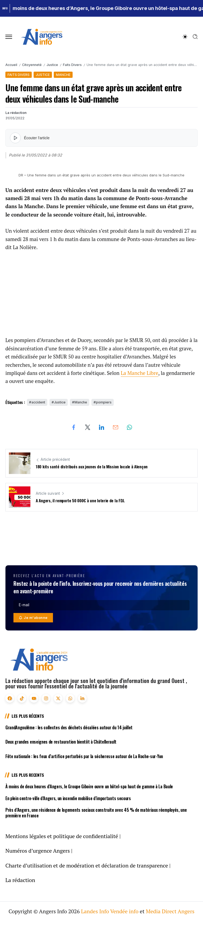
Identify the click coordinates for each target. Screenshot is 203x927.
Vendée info (124, 911)
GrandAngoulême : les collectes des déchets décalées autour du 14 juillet (69, 727)
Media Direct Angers (170, 911)
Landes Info (95, 911)
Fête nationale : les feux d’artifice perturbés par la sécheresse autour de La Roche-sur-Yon (84, 756)
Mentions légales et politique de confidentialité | (63, 836)
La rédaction (16, 113)
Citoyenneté (32, 65)
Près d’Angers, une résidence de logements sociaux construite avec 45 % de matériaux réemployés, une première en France (96, 813)
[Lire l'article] (15, 138)
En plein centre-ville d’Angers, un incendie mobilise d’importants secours (68, 798)
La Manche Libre (139, 373)
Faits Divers (72, 65)
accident (38, 402)
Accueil (11, 65)
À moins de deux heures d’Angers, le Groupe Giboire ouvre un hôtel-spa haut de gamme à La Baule (89, 786)
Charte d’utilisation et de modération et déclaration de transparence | (87, 865)
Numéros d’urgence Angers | (38, 850)
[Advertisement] (101, 297)
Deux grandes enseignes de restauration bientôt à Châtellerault (60, 741)
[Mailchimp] (33, 617)
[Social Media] (9, 698)
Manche (80, 402)
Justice (52, 65)
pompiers (104, 402)
